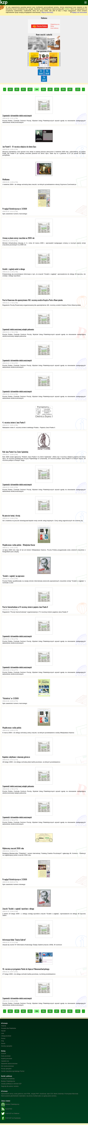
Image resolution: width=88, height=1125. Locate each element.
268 (63, 89)
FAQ (2, 1041)
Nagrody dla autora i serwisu (10, 1086)
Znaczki (3, 1053)
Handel (3, 1031)
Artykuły (3, 1026)
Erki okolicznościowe (7, 1066)
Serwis (3, 1043)
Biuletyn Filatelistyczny (8, 1081)
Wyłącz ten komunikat (78, 12)
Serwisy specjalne (6, 1046)
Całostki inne (5, 1061)
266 (50, 89)
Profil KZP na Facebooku (11, 1118)
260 (10, 89)
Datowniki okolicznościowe (9, 1063)
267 (56, 89)
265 (43, 89)
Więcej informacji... (47, 12)
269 (70, 89)
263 (30, 89)
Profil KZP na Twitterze (10, 1113)
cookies (67, 9)
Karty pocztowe (6, 1056)
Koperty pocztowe (6, 1058)
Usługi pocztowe (6, 1036)
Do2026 (47, 72)
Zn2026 (41, 72)
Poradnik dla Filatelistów (8, 1028)
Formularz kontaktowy (8, 1078)
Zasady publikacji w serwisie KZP (11, 1084)
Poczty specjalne (6, 1068)
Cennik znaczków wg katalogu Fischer (12, 1071)
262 (23, 89)
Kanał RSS (6, 1109)
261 (17, 89)
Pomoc (3, 1038)
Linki (2, 1033)
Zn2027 (44, 78)
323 (77, 89)
